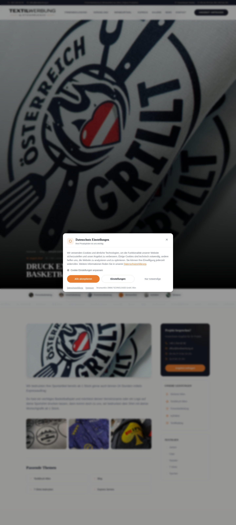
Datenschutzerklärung (135, 264)
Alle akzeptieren (83, 279)
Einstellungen (118, 279)
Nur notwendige (153, 279)
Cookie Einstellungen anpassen (85, 270)
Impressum (90, 288)
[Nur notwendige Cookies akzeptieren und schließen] (167, 239)
